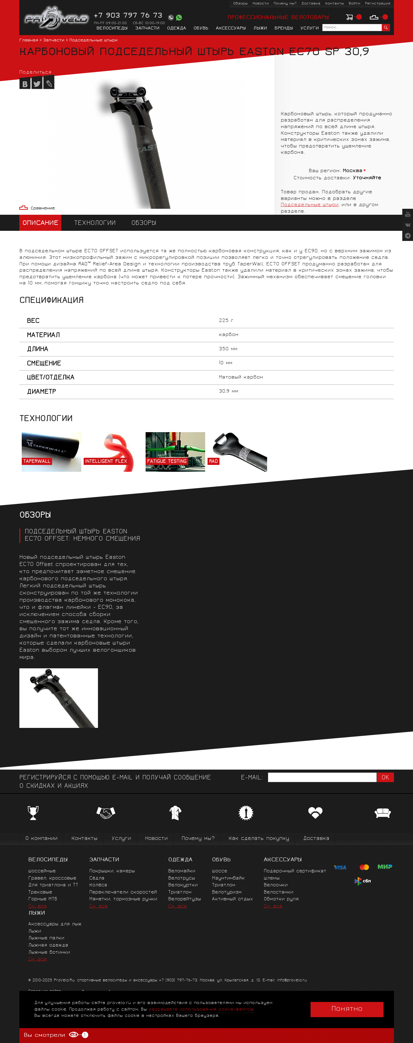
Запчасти (147, 29)
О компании (41, 838)
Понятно (347, 1009)
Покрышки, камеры (112, 871)
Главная (28, 40)
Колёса (98, 885)
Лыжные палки (46, 938)
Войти (354, 3)
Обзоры (240, 3)
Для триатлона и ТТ (53, 885)
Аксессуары (231, 29)
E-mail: (252, 778)
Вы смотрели (56, 1035)
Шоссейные (42, 871)
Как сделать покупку (259, 838)
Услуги (309, 29)
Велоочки (276, 885)
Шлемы (272, 878)
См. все (37, 906)
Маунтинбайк (228, 878)
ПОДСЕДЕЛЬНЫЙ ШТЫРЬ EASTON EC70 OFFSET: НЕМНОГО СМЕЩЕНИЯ (82, 536)
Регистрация (377, 3)
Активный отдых (232, 899)
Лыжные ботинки (49, 952)
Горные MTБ (42, 899)
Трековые (40, 892)
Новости (261, 3)
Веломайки (181, 871)
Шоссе (219, 871)
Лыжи (260, 29)
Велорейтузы (184, 899)
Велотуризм (227, 892)
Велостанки (278, 892)
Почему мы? (285, 3)
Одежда (176, 29)
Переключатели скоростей (123, 892)
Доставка (310, 3)
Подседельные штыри (93, 40)
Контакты (334, 3)
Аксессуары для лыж (55, 924)
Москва (352, 171)
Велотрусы (181, 878)
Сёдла (97, 878)
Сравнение (43, 208)
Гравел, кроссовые (52, 878)
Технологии (95, 223)
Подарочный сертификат (295, 871)
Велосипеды (112, 29)
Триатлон (179, 892)
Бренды (284, 29)
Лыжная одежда (48, 945)
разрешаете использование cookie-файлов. (202, 1009)
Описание (40, 223)
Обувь (201, 29)
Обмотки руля (281, 899)
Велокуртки (183, 885)
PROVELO (57, 18)
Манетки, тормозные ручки (123, 899)
